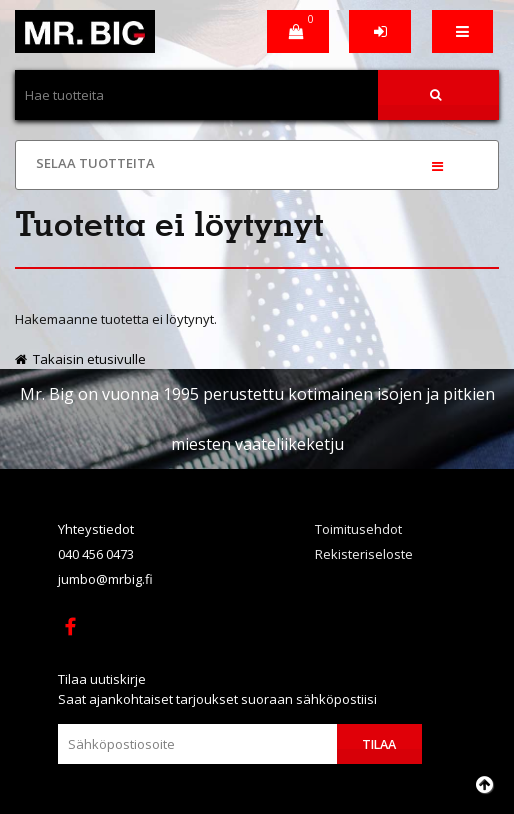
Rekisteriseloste (364, 554)
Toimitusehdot (358, 529)
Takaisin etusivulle (80, 359)
